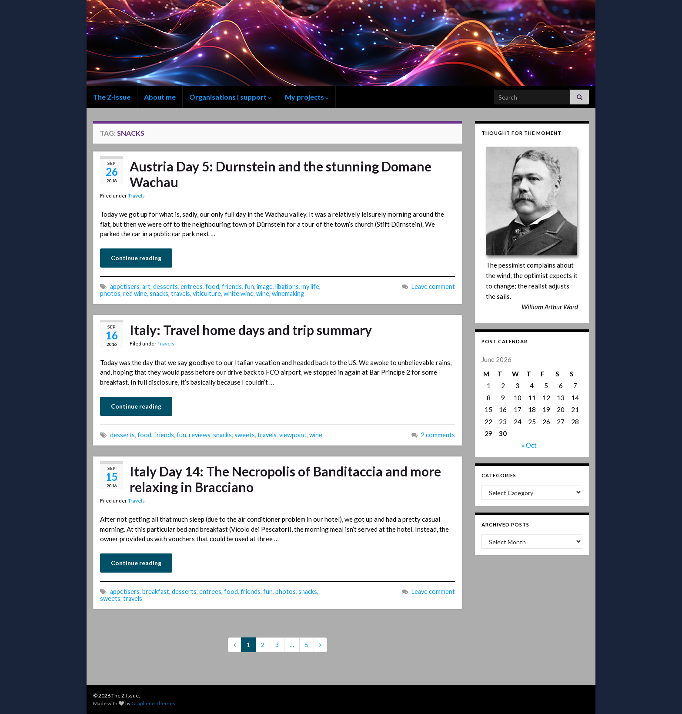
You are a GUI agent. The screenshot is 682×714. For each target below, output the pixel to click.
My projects (307, 97)
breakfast (155, 591)
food (212, 286)
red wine (135, 293)
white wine (239, 293)
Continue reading (136, 257)
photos (110, 293)
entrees (192, 286)
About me (160, 97)
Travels (136, 195)
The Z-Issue (111, 97)
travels (180, 293)
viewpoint (293, 435)
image (265, 286)
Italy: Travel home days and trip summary (251, 330)
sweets (244, 435)
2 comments (438, 435)
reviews (200, 435)
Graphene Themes (153, 703)
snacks (159, 293)
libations (287, 286)
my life (310, 286)
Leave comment (433, 286)
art (146, 286)
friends (232, 286)
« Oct (529, 445)
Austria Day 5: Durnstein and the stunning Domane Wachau (280, 174)
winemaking (288, 293)
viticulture (207, 293)
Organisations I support (230, 97)
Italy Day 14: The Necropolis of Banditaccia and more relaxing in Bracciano (285, 479)
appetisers (125, 286)
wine (262, 293)
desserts (165, 286)
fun (249, 286)
